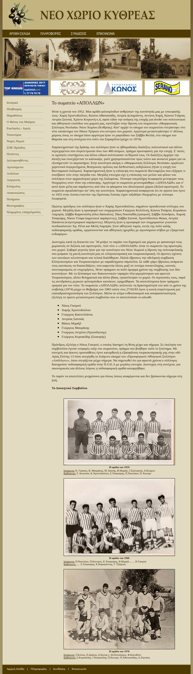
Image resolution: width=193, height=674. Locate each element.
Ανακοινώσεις (16, 193)
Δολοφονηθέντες (17, 160)
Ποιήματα (13, 199)
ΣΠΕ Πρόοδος (16, 147)
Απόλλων (13, 173)
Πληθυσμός (14, 109)
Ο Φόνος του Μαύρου (21, 122)
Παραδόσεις (14, 115)
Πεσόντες (13, 154)
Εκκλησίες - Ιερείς (18, 128)
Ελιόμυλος (13, 186)
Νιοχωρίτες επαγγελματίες (24, 212)
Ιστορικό (12, 102)
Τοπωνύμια (14, 135)
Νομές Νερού (15, 141)
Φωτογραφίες (15, 205)
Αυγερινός (13, 180)
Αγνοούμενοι (15, 167)
